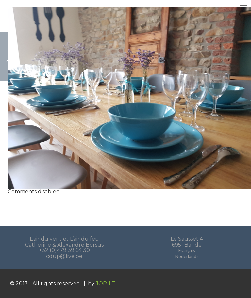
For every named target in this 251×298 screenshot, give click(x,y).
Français (186, 250)
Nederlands (187, 256)
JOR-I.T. (109, 283)
